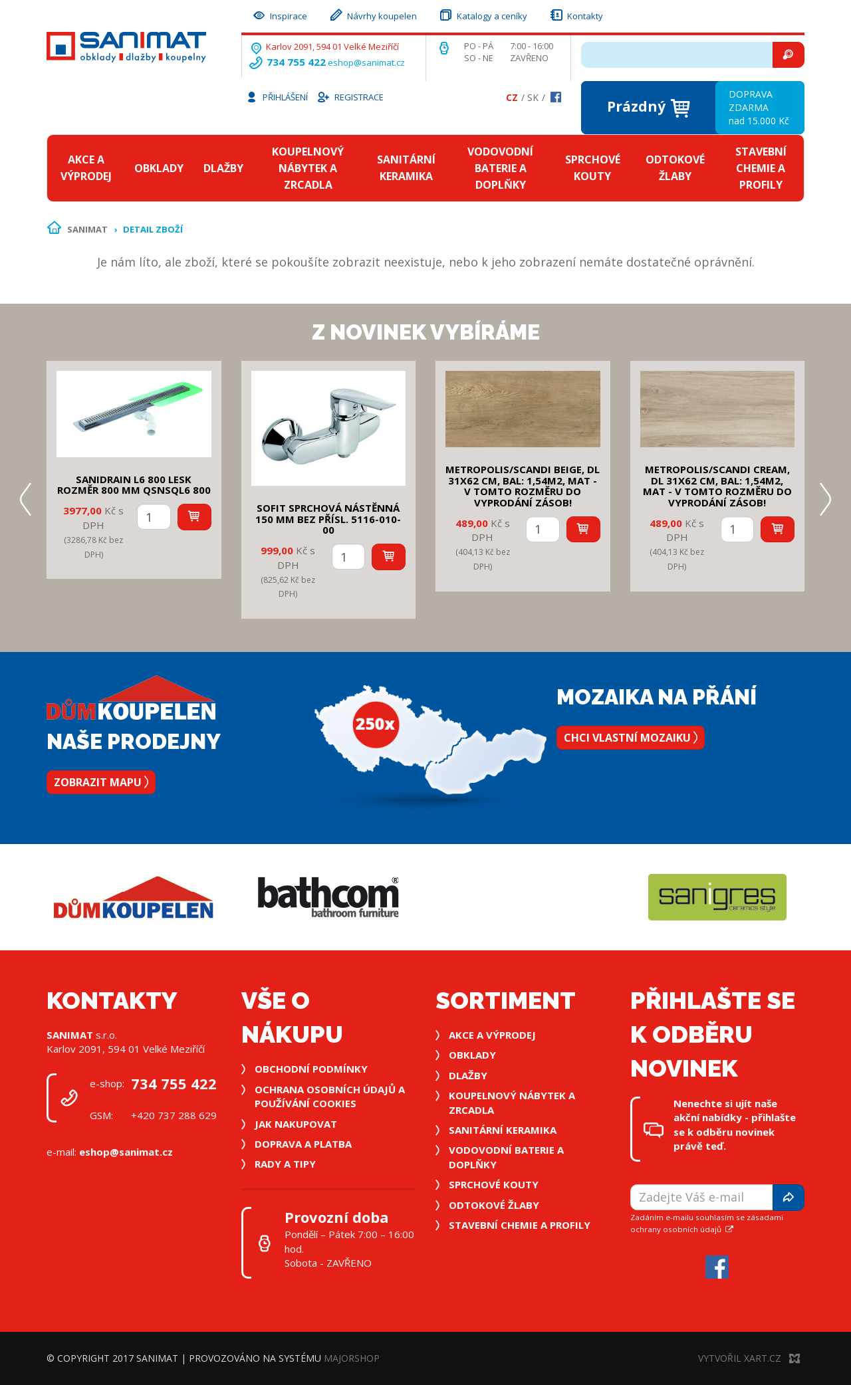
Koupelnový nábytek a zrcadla (308, 168)
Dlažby (223, 168)
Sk (533, 97)
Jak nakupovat (296, 1123)
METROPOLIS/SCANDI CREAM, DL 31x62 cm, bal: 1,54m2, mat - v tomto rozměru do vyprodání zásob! (717, 486)
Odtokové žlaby (675, 167)
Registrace (350, 96)
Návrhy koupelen (372, 14)
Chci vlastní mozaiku (630, 737)
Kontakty (575, 14)
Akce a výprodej (86, 167)
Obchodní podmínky (311, 1068)
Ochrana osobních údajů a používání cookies (330, 1096)
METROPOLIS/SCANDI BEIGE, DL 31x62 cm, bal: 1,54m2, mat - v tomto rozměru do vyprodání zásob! (522, 486)
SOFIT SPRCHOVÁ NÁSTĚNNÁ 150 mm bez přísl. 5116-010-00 (328, 518)
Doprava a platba (303, 1143)
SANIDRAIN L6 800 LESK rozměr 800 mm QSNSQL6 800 (134, 485)
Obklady (158, 168)
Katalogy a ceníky (482, 14)
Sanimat (87, 229)
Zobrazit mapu (101, 782)
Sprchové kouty (592, 167)
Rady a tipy (285, 1163)
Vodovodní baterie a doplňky (500, 168)
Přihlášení (276, 96)
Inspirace (279, 14)
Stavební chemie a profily (761, 168)
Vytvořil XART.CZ (749, 1358)
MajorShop (352, 1358)
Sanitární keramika (406, 167)
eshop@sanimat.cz (366, 62)
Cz (512, 97)
